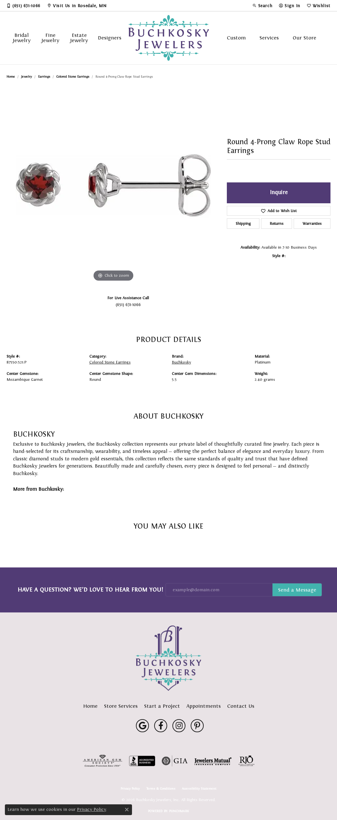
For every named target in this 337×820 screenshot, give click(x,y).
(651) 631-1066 (128, 304)
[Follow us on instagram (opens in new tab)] (178, 725)
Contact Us (240, 706)
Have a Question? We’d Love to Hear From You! (90, 589)
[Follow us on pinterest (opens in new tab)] (197, 725)
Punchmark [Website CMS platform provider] (179, 811)
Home (11, 76)
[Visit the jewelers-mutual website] (213, 761)
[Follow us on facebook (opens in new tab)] (160, 725)
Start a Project (162, 706)
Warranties (312, 223)
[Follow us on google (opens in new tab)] (142, 725)
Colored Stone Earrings (72, 76)
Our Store (304, 37)
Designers (109, 37)
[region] (113, 185)
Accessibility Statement (199, 788)
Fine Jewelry (50, 37)
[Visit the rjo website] (246, 761)
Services (269, 37)
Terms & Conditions (160, 788)
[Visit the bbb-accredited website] (142, 761)
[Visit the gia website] (175, 761)
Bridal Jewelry (22, 37)
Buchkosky (181, 362)
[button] (262, 5)
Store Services (121, 706)
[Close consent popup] (127, 810)
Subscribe (297, 589)
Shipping (243, 223)
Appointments (203, 706)
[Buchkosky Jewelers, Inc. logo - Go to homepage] (168, 37)
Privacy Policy (130, 788)
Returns (277, 223)
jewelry (26, 76)
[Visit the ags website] (102, 761)
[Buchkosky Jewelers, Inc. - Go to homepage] (168, 658)
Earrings (44, 76)
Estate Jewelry (79, 37)
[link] (23, 5)
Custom (236, 37)
